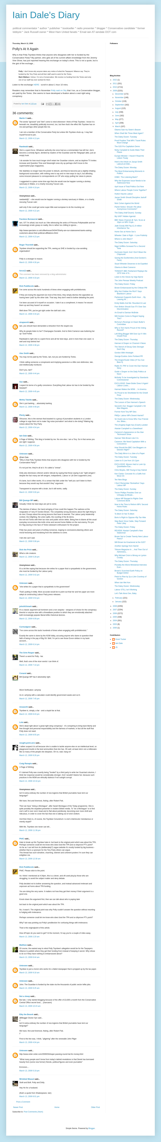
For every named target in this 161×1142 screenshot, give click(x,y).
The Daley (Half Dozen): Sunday (128, 213)
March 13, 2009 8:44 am (29, 957)
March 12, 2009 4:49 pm (29, 407)
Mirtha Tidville (25, 400)
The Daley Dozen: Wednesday (127, 399)
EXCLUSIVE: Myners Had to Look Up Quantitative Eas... (130, 465)
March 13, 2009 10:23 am (30, 1006)
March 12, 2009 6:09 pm (29, 619)
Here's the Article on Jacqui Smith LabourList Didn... (128, 163)
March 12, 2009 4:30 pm (29, 262)
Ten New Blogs (121, 480)
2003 (115, 624)
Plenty (22, 415)
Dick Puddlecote (26, 286)
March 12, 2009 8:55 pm (29, 735)
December (119, 94)
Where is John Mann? (124, 239)
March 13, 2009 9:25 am (29, 988)
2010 (115, 87)
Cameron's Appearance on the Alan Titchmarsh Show (129, 433)
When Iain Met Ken (122, 582)
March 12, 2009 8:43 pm (29, 714)
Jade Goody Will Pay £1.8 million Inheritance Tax (128, 227)
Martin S (23, 118)
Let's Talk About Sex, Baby (126, 593)
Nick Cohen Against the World (127, 203)
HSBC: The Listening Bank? (126, 177)
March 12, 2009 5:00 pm (29, 492)
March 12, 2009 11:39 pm (30, 830)
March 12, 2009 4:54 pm (29, 427)
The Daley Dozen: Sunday (125, 489)
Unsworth (23, 707)
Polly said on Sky (59, 90)
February (119, 598)
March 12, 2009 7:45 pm (29, 699)
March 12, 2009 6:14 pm (29, 644)
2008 (115, 606)
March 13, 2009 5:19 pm (29, 1071)
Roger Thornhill (26, 245)
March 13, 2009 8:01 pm (29, 1096)
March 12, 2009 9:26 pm (29, 755)
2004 (115, 620)
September (120, 105)
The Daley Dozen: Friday (125, 284)
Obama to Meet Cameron (125, 267)
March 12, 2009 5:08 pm (29, 541)
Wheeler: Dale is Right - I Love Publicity (131, 235)
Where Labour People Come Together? (131, 190)
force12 (22, 271)
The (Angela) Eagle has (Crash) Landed (131, 425)
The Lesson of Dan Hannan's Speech (130, 402)
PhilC (21, 839)
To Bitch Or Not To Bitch (124, 514)
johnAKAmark (25, 606)
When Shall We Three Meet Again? (129, 133)
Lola (21, 722)
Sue (21, 382)
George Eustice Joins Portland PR (129, 356)
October (118, 101)
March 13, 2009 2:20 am (29, 937)
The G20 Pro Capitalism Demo (127, 146)
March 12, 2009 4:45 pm (29, 391)
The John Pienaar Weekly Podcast (129, 280)
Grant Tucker (120, 639)
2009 (115, 91)
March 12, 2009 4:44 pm (29, 373)
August (118, 108)
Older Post (95, 1107)
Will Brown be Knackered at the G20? (130, 542)
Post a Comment (23, 1102)
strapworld (24, 322)
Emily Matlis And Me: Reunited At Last (130, 303)
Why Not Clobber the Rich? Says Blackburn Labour (128, 292)
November (119, 97)
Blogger (91, 1128)
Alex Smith (24, 353)
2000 (115, 628)
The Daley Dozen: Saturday (126, 242)
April (117, 123)
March (118, 126)
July (117, 112)
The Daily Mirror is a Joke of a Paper (130, 453)
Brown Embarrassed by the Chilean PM (131, 288)
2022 (115, 80)
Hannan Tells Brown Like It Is (127, 438)
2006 (115, 613)
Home (56, 1107)
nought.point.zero (27, 743)
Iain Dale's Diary (46, 15)
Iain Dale (23, 436)
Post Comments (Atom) (33, 1112)
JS (116, 647)
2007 (115, 610)
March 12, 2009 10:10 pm (30, 781)
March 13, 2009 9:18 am (29, 973)
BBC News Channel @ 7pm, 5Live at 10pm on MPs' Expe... (130, 221)
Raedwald (23, 147)
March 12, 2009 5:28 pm (29, 557)
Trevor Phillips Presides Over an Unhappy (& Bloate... (128, 494)
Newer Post (18, 1107)
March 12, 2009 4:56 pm (29, 445)
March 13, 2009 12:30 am (30, 859)
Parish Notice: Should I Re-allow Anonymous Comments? (128, 208)
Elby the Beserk (26, 1014)
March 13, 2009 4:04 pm (29, 1042)
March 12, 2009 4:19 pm (29, 187)
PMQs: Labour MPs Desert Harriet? (129, 415)
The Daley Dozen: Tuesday (126, 137)
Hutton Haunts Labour (124, 194)
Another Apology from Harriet (127, 546)
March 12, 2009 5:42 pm (29, 575)
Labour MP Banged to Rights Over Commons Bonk (129, 499)
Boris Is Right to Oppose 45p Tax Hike (130, 517)
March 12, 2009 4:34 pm (29, 314)
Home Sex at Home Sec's (125, 232)
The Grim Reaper (26, 653)
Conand (22, 673)
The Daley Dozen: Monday (126, 167)
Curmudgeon (25, 627)
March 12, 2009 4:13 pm (29, 138)
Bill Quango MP (26, 500)
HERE (36, 85)
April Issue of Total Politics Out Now (129, 187)
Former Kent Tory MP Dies (125, 412)
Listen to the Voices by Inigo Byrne (129, 277)
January (118, 602)
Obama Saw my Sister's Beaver (128, 130)
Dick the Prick (25, 550)
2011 (115, 83)
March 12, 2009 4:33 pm (29, 278)
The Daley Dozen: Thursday (126, 339)
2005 (115, 617)
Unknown (23, 454)
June (117, 116)
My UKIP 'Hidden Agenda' (125, 216)
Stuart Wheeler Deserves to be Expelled (131, 264)
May (117, 119)
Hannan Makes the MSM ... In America (130, 389)
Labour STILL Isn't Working (126, 590)
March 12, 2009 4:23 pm (29, 237)
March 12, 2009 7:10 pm (29, 665)
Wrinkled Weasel (26, 1079)
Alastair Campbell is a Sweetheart (128, 428)
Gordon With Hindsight (124, 353)
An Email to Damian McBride (126, 312)
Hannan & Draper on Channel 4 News (130, 343)
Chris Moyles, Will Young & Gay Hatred (131, 470)
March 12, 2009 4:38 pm (29, 345)
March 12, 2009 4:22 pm (29, 211)
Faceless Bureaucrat (28, 219)
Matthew (23, 945)
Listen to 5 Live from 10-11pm (127, 460)
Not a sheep (24, 996)
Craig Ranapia (25, 763)
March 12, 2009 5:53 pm (29, 598)
